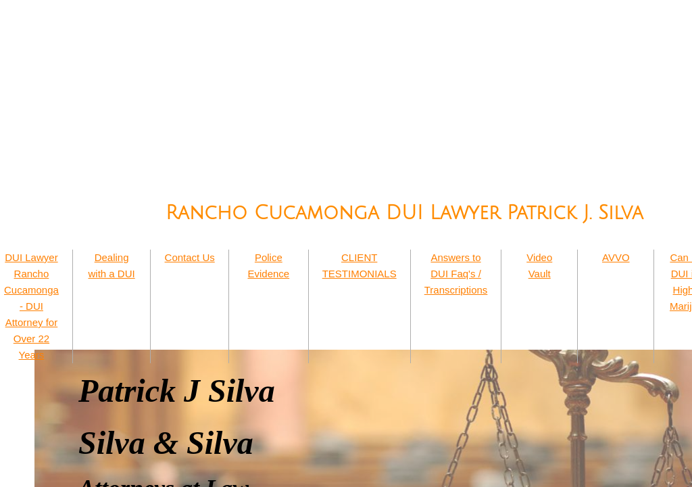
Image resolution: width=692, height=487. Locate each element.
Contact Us (190, 257)
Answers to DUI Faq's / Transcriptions (456, 274)
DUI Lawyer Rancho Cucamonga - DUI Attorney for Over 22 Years (31, 306)
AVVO (616, 257)
